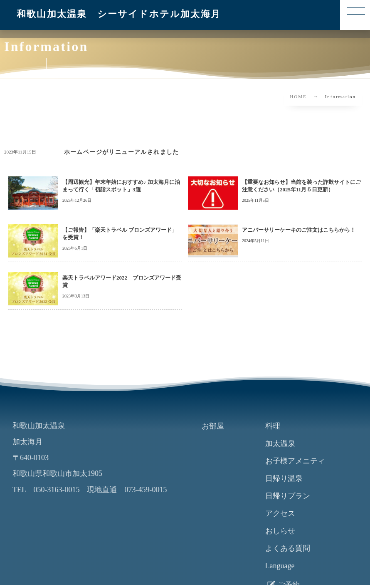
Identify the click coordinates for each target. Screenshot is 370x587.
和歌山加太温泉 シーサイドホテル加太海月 (119, 13)
